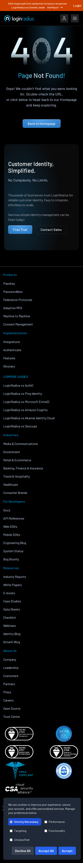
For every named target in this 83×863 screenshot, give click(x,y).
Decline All (22, 851)
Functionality (54, 830)
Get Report (55, 7)
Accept (67, 851)
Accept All (46, 851)
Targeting (18, 830)
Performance (54, 821)
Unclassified (19, 839)
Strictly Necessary (24, 821)
